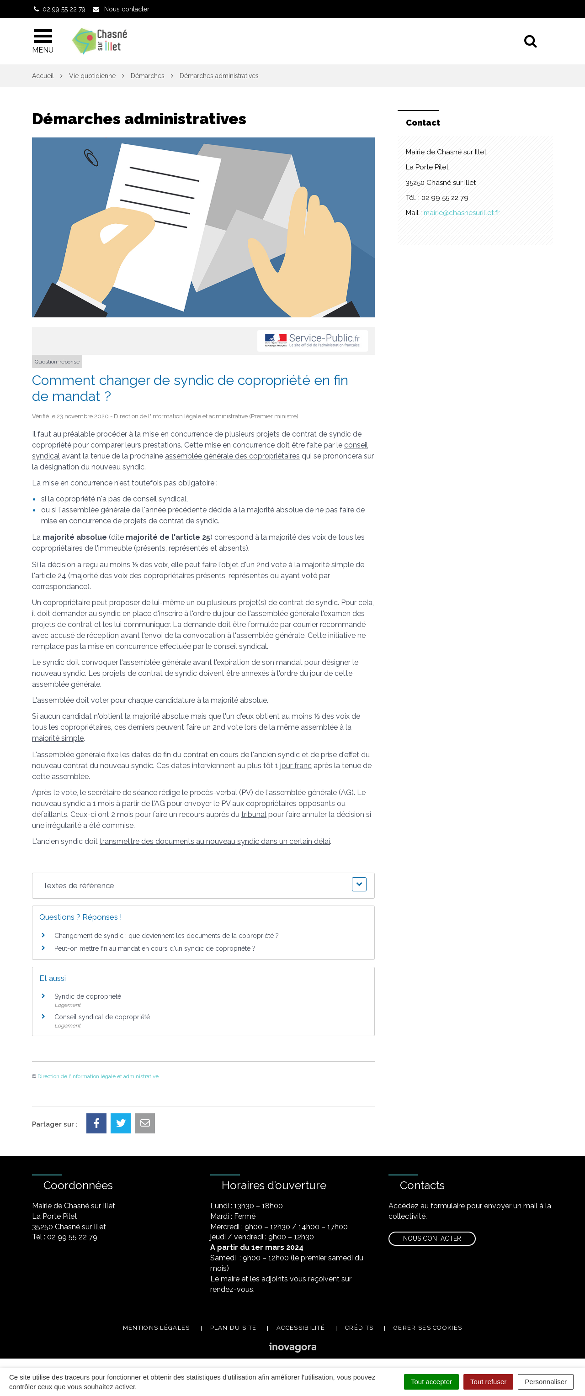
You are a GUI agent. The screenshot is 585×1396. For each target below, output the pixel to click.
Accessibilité (301, 1327)
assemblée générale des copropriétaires (232, 456)
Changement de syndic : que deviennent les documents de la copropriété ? (166, 935)
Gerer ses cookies (428, 1327)
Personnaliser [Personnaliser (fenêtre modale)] (546, 1381)
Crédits (359, 1327)
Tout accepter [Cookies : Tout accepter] (431, 1381)
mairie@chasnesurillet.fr (462, 213)
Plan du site (233, 1327)
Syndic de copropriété (87, 996)
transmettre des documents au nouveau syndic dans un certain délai (215, 841)
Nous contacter (432, 1238)
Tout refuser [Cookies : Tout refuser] (488, 1381)
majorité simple (58, 738)
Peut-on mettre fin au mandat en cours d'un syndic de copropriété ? (154, 948)
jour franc (296, 765)
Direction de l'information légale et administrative (98, 1076)
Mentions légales (156, 1327)
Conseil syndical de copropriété (102, 1017)
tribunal (253, 814)
